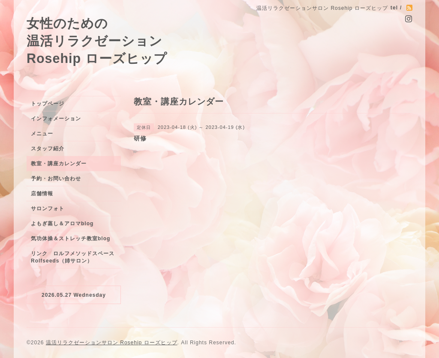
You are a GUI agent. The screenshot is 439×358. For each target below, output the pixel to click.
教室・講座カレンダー (59, 164)
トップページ (47, 104)
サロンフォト (47, 209)
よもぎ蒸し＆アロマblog (62, 224)
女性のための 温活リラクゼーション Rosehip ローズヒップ (97, 41)
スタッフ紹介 (47, 149)
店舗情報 (42, 194)
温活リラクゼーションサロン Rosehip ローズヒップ (111, 343)
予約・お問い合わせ (56, 179)
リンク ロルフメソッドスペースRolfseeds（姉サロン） (72, 257)
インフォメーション (56, 119)
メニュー (42, 134)
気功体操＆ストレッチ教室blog (70, 239)
